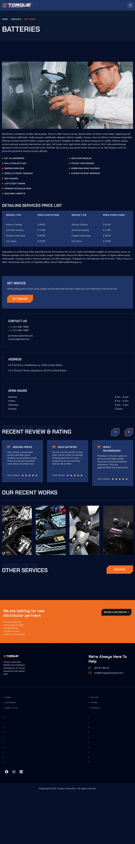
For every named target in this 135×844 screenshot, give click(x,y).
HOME (5, 19)
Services (16, 19)
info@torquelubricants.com (108, 672)
